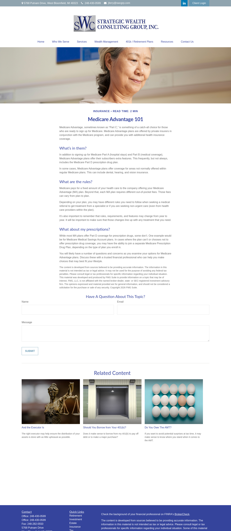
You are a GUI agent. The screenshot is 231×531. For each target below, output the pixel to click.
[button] (41, 41)
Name (25, 301)
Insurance (75, 526)
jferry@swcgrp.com (117, 3)
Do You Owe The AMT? (158, 427)
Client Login (199, 3)
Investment (75, 519)
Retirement (75, 515)
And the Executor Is (33, 427)
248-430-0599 (91, 3)
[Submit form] (30, 351)
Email (120, 301)
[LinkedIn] (184, 3)
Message (27, 322)
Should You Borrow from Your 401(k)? (104, 427)
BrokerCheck (182, 514)
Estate (73, 523)
